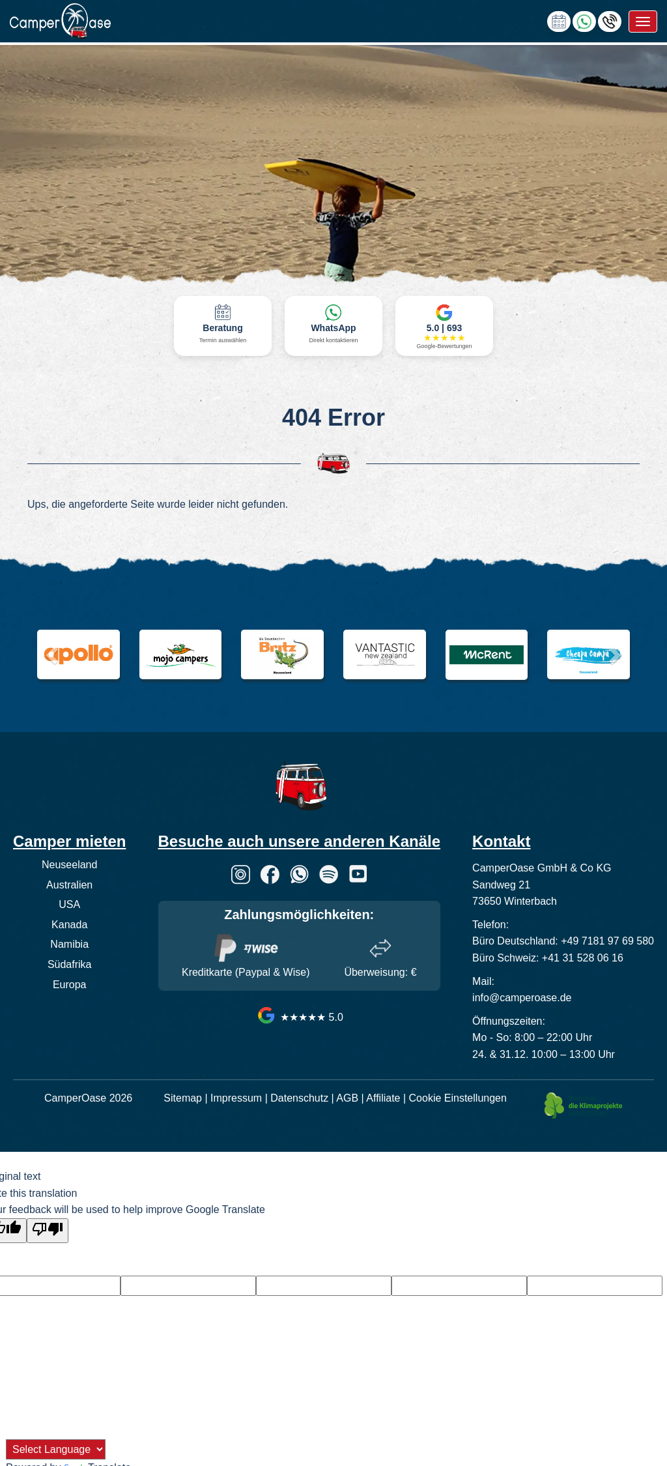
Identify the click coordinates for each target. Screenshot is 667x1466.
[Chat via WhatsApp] (584, 20)
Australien (69, 884)
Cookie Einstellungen (458, 1098)
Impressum (236, 1098)
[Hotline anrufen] (609, 20)
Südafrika (70, 964)
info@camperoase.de (521, 997)
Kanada (69, 924)
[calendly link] (559, 20)
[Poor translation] (47, 1230)
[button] (50, 651)
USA (69, 904)
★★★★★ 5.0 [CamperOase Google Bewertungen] (299, 1017)
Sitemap (182, 1098)
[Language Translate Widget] (56, 1449)
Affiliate (383, 1098)
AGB (347, 1098)
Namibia (69, 944)
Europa (70, 984)
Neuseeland (69, 864)
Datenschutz (299, 1098)
